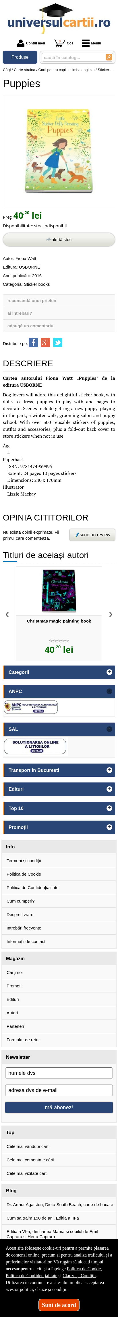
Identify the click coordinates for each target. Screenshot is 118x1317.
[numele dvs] (59, 1073)
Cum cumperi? (21, 901)
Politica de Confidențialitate (33, 887)
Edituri (13, 999)
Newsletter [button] (18, 1057)
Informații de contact (26, 941)
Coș (63, 43)
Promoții (14, 985)
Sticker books (37, 284)
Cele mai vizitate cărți (27, 1173)
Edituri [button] (16, 789)
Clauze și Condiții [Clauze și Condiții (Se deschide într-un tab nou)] (79, 1275)
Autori (12, 1012)
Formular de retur (23, 1039)
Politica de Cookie (24, 874)
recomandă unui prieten (31, 300)
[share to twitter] (57, 342)
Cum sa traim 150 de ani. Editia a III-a (43, 1218)
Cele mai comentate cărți (30, 1159)
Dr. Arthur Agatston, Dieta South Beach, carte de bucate (60, 1204)
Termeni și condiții (24, 860)
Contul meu (31, 43)
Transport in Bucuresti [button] (34, 770)
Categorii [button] (19, 672)
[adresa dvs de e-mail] (59, 1090)
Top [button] (10, 1132)
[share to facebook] (33, 342)
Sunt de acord (59, 1305)
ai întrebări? (19, 313)
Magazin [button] (15, 958)
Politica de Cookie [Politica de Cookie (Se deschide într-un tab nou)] (84, 1268)
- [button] (109, 691)
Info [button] (10, 846)
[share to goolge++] (45, 342)
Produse (20, 57)
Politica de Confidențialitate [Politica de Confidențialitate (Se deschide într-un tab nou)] (31, 1275)
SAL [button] (13, 729)
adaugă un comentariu (30, 325)
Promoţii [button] (18, 827)
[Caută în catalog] (109, 57)
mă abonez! (59, 1107)
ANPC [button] (15, 691)
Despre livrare (20, 914)
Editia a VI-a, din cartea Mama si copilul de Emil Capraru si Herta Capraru (52, 1234)
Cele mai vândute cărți (28, 1146)
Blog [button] (11, 1190)
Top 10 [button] (16, 808)
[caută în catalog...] (71, 57)
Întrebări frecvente (24, 927)
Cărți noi (15, 972)
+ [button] (109, 672)
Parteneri (15, 1026)
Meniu (91, 43)
